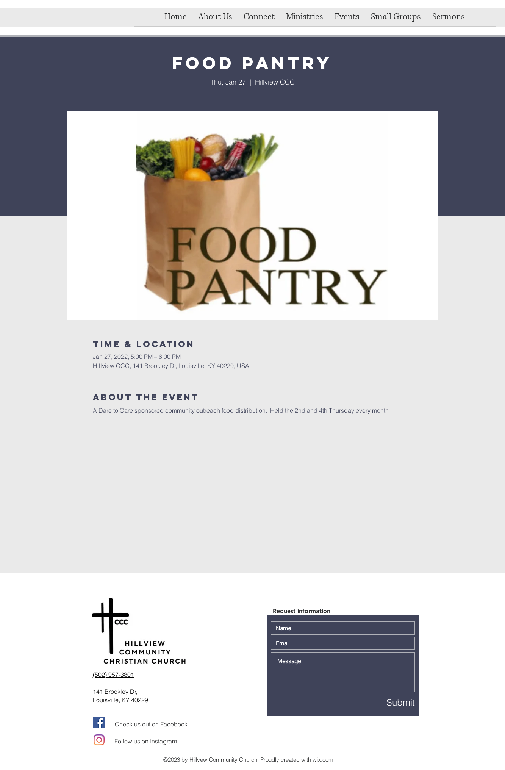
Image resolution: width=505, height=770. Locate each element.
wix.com (323, 759)
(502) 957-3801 (113, 674)
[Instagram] (99, 739)
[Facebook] (99, 722)
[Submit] (388, 702)
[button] (259, 17)
